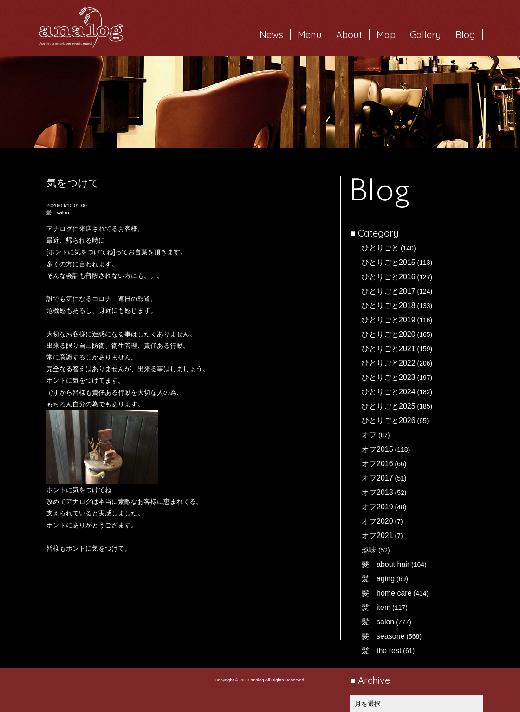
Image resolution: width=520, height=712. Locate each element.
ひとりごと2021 (389, 349)
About (349, 34)
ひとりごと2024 (389, 392)
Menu (310, 34)
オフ (369, 435)
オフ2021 (377, 535)
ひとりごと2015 (389, 262)
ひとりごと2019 (389, 320)
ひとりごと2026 (389, 420)
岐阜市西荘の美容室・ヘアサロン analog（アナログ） (81, 28)
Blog (465, 34)
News (271, 34)
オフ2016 (377, 464)
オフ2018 (377, 492)
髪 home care (387, 593)
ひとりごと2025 (389, 406)
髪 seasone (383, 636)
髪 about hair (386, 564)
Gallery (425, 34)
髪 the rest (381, 650)
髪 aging (378, 579)
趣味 (369, 550)
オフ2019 (377, 507)
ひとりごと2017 (389, 291)
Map (386, 34)
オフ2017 (377, 478)
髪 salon (378, 622)
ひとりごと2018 (389, 305)
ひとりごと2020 (389, 334)
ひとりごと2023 (389, 377)
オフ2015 (377, 449)
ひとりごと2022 (389, 363)
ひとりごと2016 (389, 277)
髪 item (376, 607)
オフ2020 (377, 521)
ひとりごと (380, 248)
